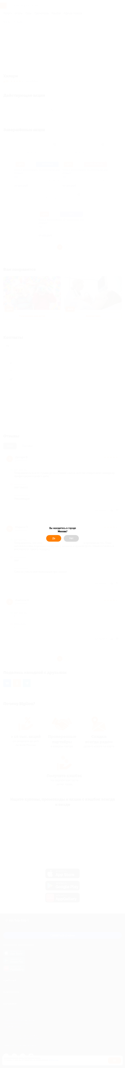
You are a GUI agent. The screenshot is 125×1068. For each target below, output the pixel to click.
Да (53, 538)
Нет (71, 538)
